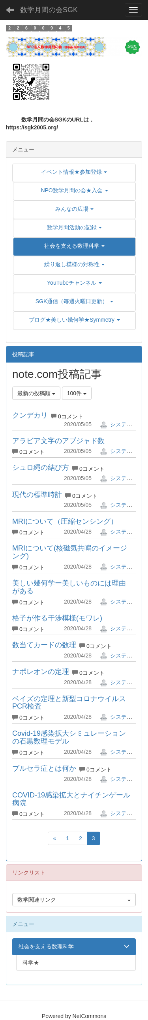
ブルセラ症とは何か (44, 768)
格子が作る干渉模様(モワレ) (57, 618)
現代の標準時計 (37, 495)
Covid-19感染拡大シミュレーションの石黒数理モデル (69, 737)
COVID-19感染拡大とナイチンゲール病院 (71, 799)
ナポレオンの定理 (40, 672)
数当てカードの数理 (44, 645)
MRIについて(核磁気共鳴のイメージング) (69, 552)
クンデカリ (30, 415)
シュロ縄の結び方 (40, 467)
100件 (76, 393)
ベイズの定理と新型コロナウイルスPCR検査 (69, 703)
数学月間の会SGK (49, 10)
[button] (74, 246)
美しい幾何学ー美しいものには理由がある (69, 587)
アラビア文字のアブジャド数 (58, 441)
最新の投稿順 (36, 393)
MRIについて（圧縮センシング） (65, 521)
